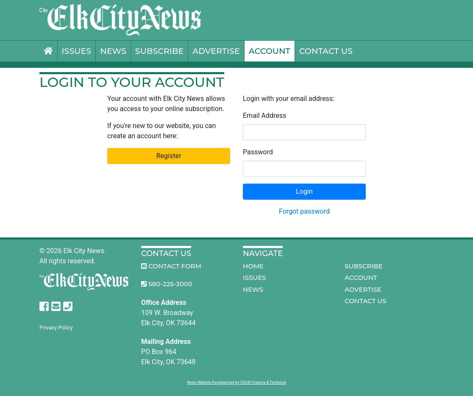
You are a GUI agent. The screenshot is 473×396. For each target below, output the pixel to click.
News (113, 51)
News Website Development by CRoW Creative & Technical (236, 382)
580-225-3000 (166, 284)
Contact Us (326, 51)
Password (258, 152)
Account (269, 51)
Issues (77, 51)
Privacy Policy (56, 327)
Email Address (264, 116)
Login (304, 191)
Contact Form (171, 266)
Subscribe (159, 51)
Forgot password (304, 211)
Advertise (215, 51)
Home (253, 266)
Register (168, 156)
